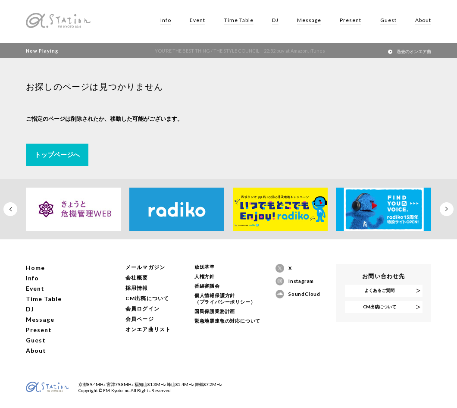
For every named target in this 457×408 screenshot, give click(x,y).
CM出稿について (147, 298)
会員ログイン (142, 308)
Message (309, 20)
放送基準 (204, 267)
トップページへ (57, 154)
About (423, 20)
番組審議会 (207, 286)
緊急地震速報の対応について (227, 320)
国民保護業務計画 (214, 311)
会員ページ (139, 319)
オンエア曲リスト (148, 329)
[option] (73, 209)
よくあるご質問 (379, 290)
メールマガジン (145, 267)
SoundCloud (302, 294)
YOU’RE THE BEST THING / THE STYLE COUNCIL (232, 50)
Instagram (301, 281)
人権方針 (204, 276)
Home (35, 267)
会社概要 (136, 277)
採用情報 (136, 288)
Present (350, 20)
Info (165, 20)
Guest (388, 20)
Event (197, 20)
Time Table (239, 20)
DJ (275, 20)
